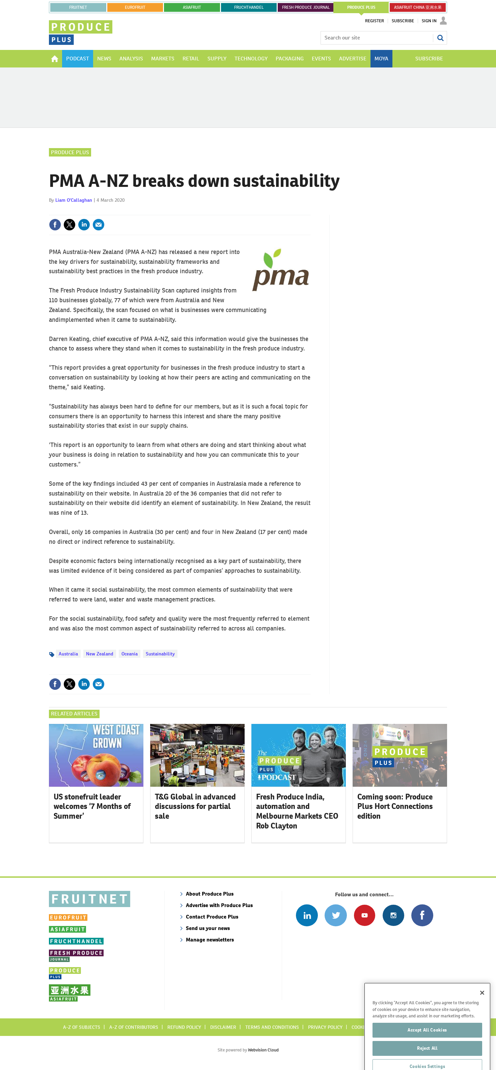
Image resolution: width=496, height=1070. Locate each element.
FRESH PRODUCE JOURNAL (306, 7)
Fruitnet (78, 7)
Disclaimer (223, 1027)
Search (440, 37)
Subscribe (403, 21)
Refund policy (184, 1027)
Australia (68, 654)
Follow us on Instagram (393, 915)
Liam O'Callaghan (73, 200)
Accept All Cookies (427, 1050)
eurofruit (135, 7)
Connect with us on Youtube (365, 915)
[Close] (482, 1013)
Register (374, 21)
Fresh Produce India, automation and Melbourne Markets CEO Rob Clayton (297, 811)
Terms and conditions (272, 1027)
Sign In (429, 21)
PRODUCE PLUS (361, 7)
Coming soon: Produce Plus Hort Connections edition (395, 806)
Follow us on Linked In (307, 915)
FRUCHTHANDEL (249, 7)
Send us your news (208, 928)
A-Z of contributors (133, 1027)
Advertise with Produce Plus (219, 905)
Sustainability (160, 654)
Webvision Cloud (263, 1050)
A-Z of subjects (81, 1027)
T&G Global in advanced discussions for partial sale (195, 806)
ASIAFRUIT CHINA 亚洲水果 (418, 7)
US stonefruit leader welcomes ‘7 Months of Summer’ (92, 806)
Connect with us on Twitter (336, 915)
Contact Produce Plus (212, 916)
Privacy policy (325, 1027)
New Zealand (99, 654)
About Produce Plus (209, 893)
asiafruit (192, 7)
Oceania (129, 654)
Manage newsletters (210, 939)
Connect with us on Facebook (422, 915)
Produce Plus (70, 152)
